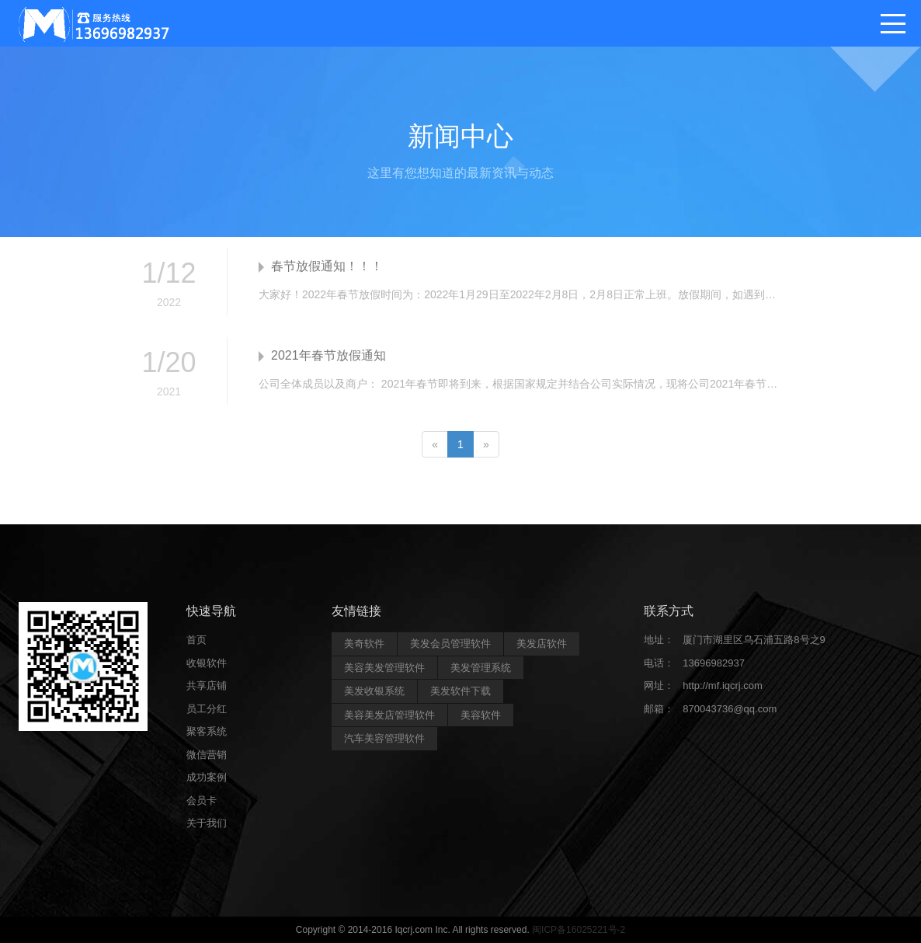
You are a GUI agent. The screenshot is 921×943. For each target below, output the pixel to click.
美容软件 (480, 715)
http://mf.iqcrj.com (723, 685)
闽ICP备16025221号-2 (578, 929)
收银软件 (206, 663)
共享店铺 (206, 685)
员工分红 (206, 709)
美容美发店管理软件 (389, 715)
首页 (196, 639)
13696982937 (714, 663)
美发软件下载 (460, 691)
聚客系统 (206, 731)
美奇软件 (364, 643)
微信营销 (206, 754)
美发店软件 (541, 643)
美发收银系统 (374, 691)
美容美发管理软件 (384, 667)
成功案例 (206, 777)
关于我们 (206, 823)
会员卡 (201, 800)
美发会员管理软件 (450, 643)
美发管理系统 (480, 667)
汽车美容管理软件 (384, 738)
